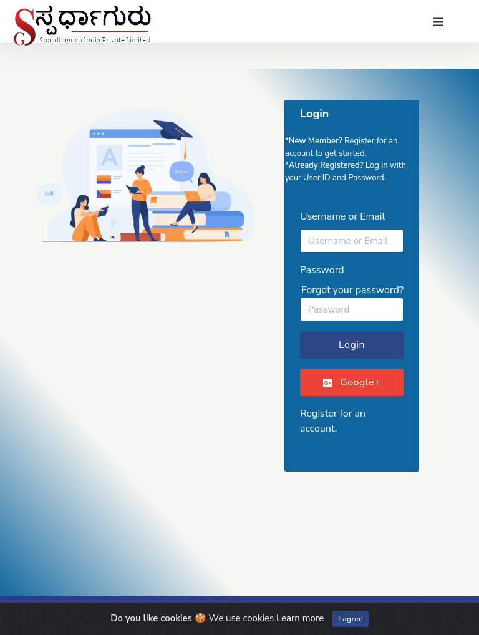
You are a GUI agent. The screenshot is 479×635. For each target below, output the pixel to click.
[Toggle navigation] (438, 22)
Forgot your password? (352, 290)
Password (322, 270)
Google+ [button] (351, 382)
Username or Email (342, 216)
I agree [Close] (350, 619)
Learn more (300, 618)
